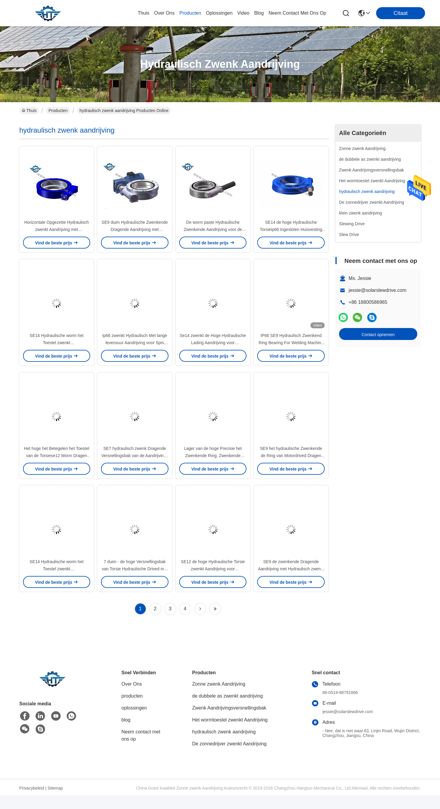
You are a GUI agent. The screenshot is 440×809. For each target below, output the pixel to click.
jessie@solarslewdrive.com (377, 290)
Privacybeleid (31, 801)
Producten (58, 110)
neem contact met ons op (297, 13)
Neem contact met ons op (141, 749)
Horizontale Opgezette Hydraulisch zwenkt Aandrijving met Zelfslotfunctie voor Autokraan (56, 233)
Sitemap (55, 801)
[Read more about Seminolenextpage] (200, 622)
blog (259, 13)
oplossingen (219, 13)
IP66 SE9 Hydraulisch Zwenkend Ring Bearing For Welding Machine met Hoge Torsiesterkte (291, 349)
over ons (164, 13)
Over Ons (132, 697)
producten (190, 13)
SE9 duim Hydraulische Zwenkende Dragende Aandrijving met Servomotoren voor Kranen (135, 233)
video (243, 13)
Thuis (143, 13)
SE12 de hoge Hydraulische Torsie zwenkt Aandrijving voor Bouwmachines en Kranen (213, 582)
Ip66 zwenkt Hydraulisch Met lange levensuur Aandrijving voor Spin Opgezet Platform (134, 349)
